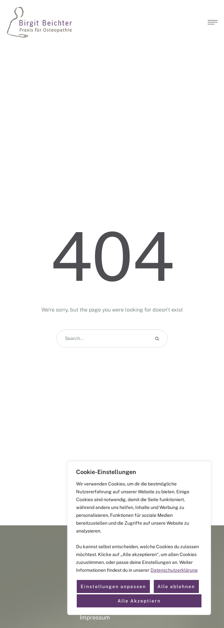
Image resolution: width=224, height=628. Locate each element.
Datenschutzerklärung (174, 570)
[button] (212, 22)
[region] (139, 538)
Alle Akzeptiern (139, 600)
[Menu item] (112, 617)
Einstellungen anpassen (113, 586)
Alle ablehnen (176, 586)
